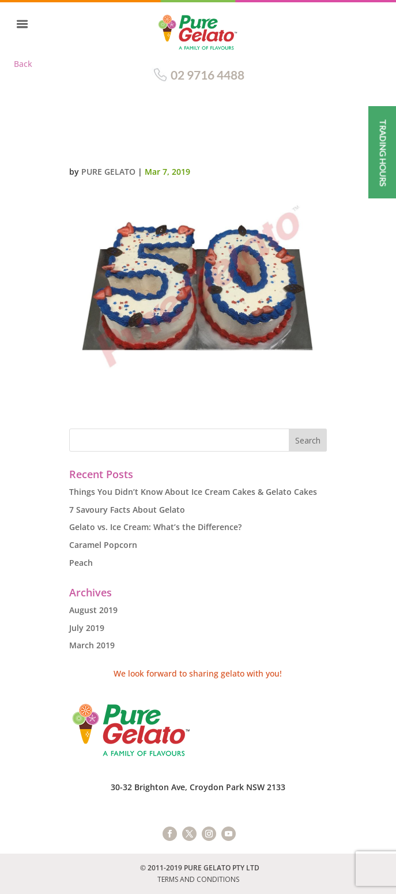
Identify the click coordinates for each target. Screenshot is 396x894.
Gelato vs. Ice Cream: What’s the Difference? (155, 526)
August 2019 (93, 609)
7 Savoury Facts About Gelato (127, 509)
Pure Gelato (108, 171)
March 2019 (92, 645)
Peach (81, 562)
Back (23, 63)
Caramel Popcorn (103, 544)
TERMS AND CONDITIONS (198, 879)
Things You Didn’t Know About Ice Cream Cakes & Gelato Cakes (193, 491)
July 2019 (86, 627)
